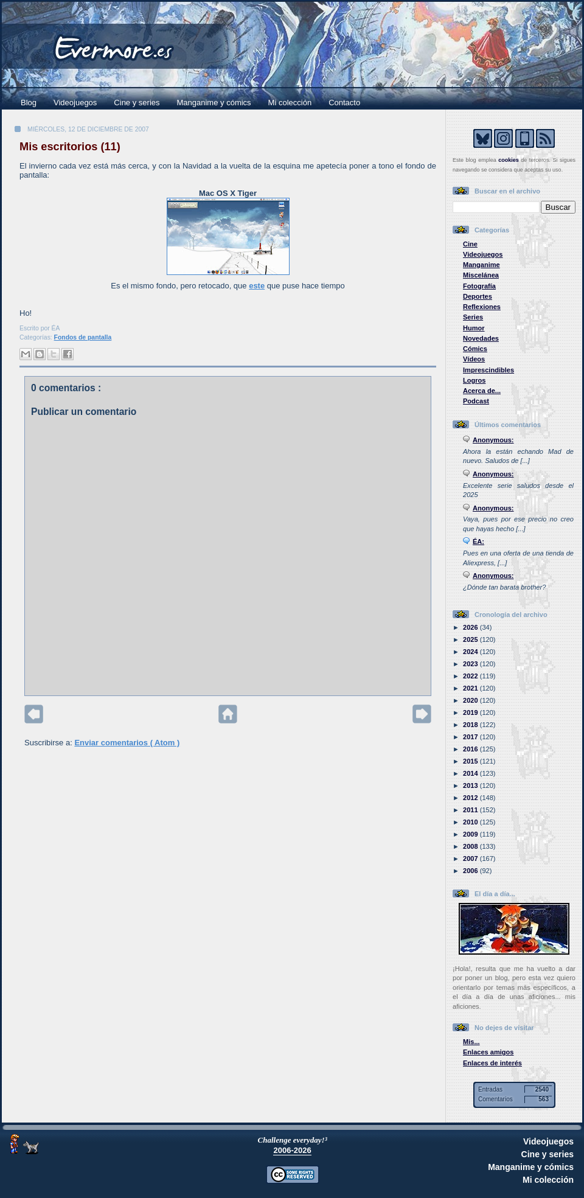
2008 (471, 846)
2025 (471, 639)
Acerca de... (482, 390)
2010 (471, 822)
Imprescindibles (488, 370)
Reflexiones (482, 306)
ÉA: (478, 541)
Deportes (477, 296)
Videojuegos (75, 102)
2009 (471, 834)
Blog (28, 102)
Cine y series (136, 102)
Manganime (481, 264)
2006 (471, 870)
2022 (471, 676)
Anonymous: (493, 440)
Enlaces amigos (488, 1052)
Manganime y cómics (214, 102)
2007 (471, 858)
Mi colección (290, 102)
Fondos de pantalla (83, 337)
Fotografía (479, 286)
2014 (471, 773)
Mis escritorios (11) (69, 147)
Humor (474, 328)
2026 (471, 627)
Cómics (475, 348)
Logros (474, 380)
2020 (471, 700)
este (257, 285)
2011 (471, 809)
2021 (471, 688)
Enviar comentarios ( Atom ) (126, 742)
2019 (471, 712)
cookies (508, 160)
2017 (471, 736)
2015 (471, 761)
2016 (471, 749)
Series (473, 317)
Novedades (481, 338)
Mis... (471, 1041)
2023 (471, 663)
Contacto (344, 102)
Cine (470, 244)
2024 (471, 651)
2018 (471, 724)
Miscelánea (481, 275)
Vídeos (474, 359)
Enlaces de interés (492, 1063)
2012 (471, 797)
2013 (471, 785)
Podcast (476, 401)
